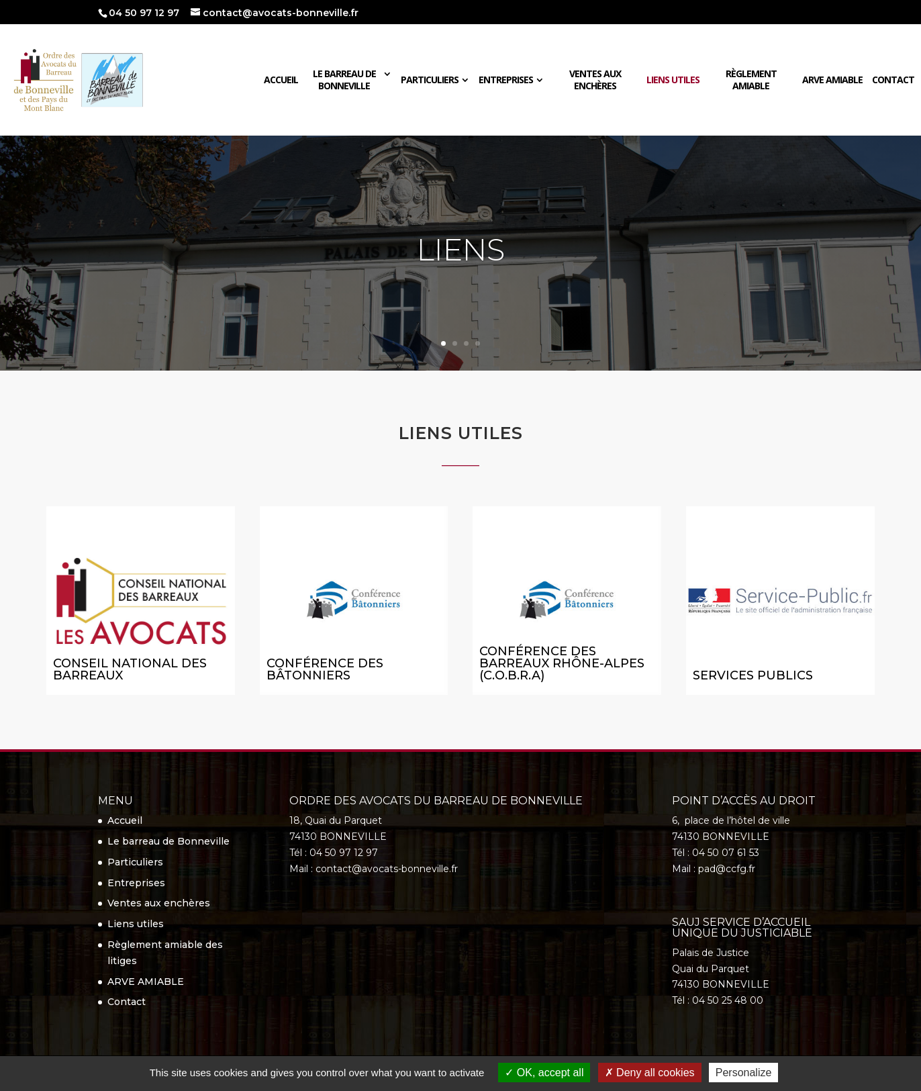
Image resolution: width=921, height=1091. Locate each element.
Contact (893, 80)
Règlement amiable (751, 80)
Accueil (281, 80)
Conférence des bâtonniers (324, 669)
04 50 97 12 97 (144, 13)
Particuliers (429, 80)
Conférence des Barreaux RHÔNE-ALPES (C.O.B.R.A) (561, 663)
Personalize (744, 1072)
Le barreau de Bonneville (344, 80)
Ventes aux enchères (595, 80)
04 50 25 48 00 (727, 1000)
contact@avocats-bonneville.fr (387, 869)
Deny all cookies (650, 1072)
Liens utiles (672, 80)
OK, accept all (544, 1072)
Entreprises (506, 80)
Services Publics (753, 675)
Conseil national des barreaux (130, 669)
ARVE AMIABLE (832, 80)
